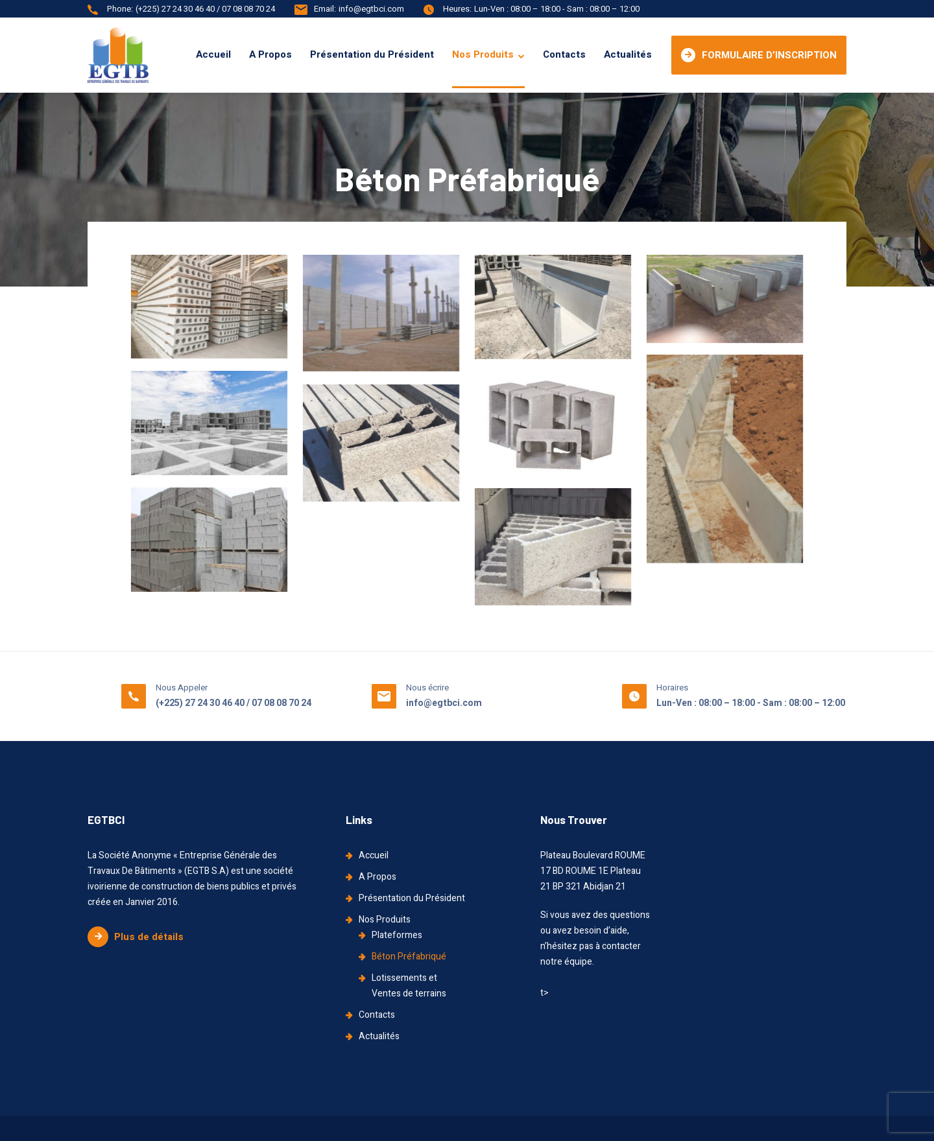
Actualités (628, 54)
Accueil (213, 54)
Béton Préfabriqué (409, 956)
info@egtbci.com (371, 9)
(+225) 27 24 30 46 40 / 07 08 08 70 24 (205, 9)
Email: (325, 9)
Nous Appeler (182, 687)
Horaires (672, 687)
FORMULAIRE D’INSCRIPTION (759, 55)
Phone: (120, 9)
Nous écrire (427, 687)
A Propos (270, 54)
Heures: (457, 9)
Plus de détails (136, 936)
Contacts (564, 54)
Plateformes (397, 935)
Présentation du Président (372, 54)
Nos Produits (483, 54)
